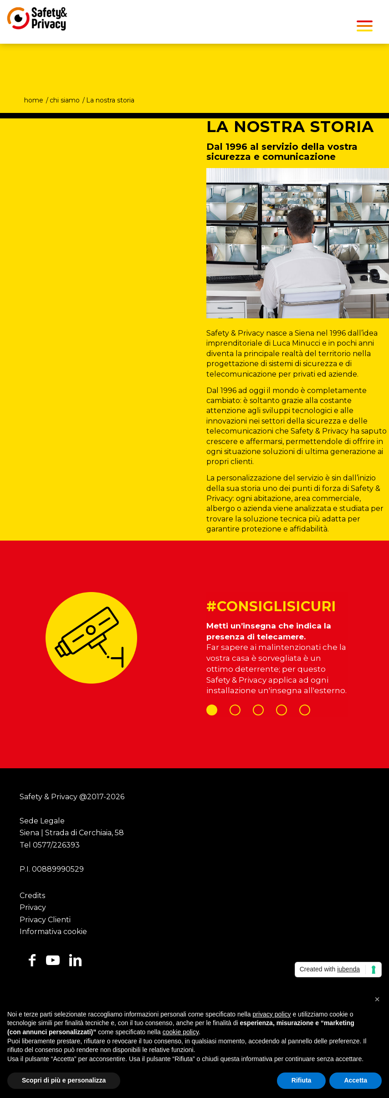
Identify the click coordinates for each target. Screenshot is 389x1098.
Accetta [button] (355, 1080)
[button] (377, 999)
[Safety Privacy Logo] (34, 20)
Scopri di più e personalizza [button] (64, 1080)
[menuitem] (364, 25)
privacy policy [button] (272, 1014)
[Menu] (364, 25)
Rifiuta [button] (302, 1080)
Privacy (33, 907)
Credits (32, 895)
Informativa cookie (53, 931)
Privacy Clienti (45, 919)
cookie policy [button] (181, 1032)
